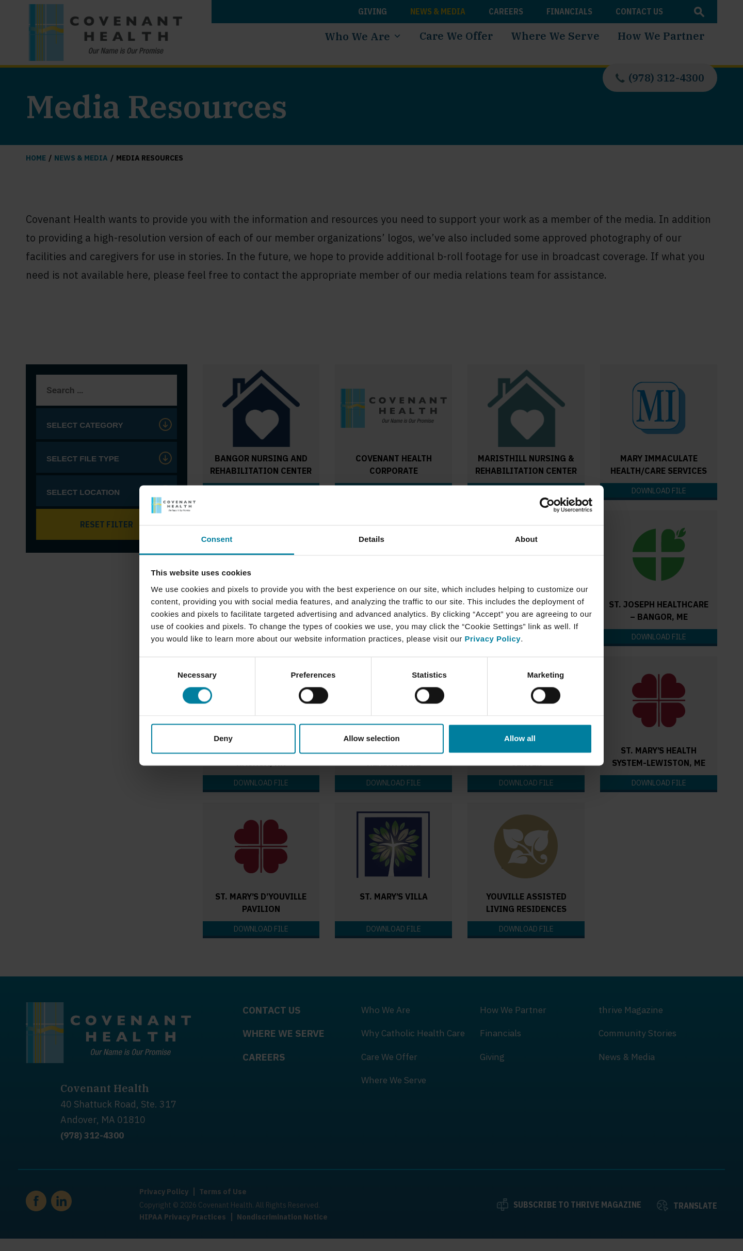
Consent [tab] (217, 539)
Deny (223, 738)
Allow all (520, 738)
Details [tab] (371, 539)
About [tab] (526, 539)
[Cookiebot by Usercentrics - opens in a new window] (547, 505)
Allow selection (371, 738)
